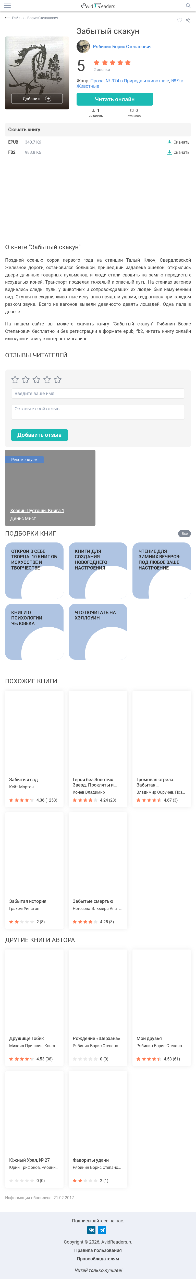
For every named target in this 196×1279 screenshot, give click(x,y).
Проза (97, 80)
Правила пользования (98, 1250)
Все (185, 533)
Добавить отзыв (39, 435)
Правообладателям (98, 1258)
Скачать (182, 142)
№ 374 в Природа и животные (137, 80)
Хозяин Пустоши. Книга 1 (37, 510)
